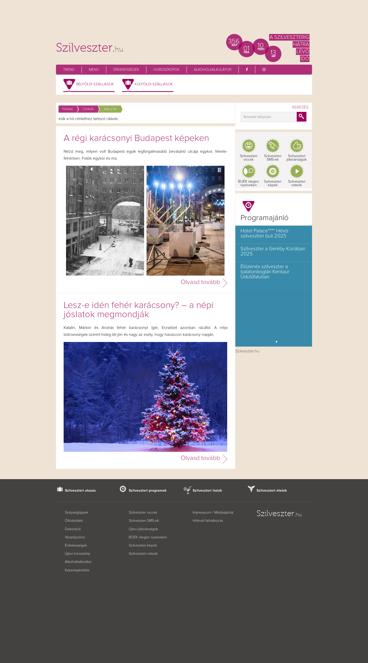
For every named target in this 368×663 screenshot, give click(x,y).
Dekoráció (73, 529)
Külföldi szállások (154, 84)
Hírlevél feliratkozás (208, 521)
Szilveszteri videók (296, 183)
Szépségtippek (76, 512)
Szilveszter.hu (247, 351)
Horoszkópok (166, 70)
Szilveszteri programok (148, 490)
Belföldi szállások (95, 84)
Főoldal (67, 109)
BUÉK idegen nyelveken (248, 183)
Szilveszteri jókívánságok (296, 157)
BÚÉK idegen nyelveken (148, 537)
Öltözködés (74, 521)
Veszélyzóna (75, 537)
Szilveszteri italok (207, 490)
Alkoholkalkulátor (212, 70)
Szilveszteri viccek (248, 157)
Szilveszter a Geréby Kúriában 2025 (272, 251)
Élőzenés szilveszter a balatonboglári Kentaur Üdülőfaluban (264, 271)
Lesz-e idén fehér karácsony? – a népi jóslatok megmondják (138, 310)
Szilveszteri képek (272, 183)
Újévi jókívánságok (143, 529)
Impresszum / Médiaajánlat (213, 512)
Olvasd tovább (200, 282)
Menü (94, 70)
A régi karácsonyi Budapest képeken (136, 138)
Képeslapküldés (77, 570)
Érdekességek (126, 70)
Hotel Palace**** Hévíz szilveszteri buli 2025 (264, 233)
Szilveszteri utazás (80, 490)
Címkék (88, 109)
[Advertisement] (184, 19)
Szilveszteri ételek (272, 490)
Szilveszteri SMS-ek (272, 157)
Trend (68, 70)
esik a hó (110, 109)
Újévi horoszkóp (77, 553)
